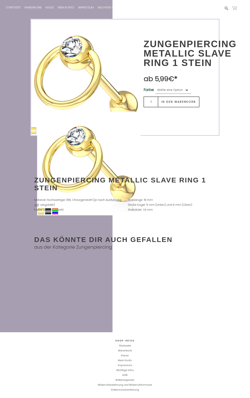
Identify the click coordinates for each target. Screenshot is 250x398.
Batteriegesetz (125, 380)
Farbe (149, 89)
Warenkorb (33, 7)
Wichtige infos (109, 7)
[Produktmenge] (151, 102)
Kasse (50, 7)
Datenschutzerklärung (125, 390)
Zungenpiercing (94, 247)
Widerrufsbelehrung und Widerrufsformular (125, 385)
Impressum (86, 7)
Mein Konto (66, 7)
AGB (125, 375)
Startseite (13, 7)
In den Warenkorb (178, 102)
